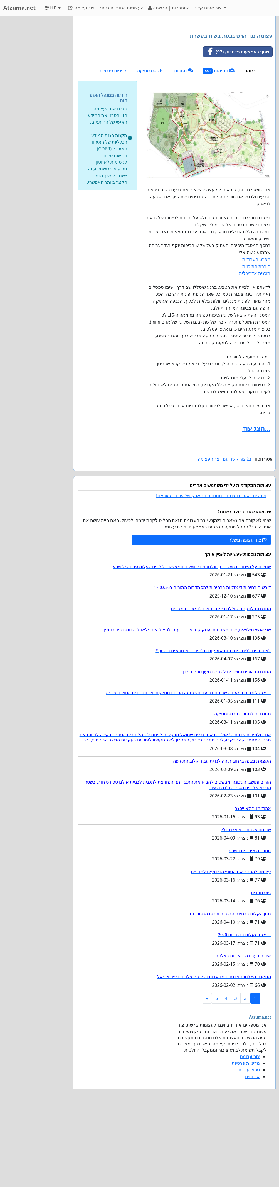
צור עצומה (81, 8)
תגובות (183, 148)
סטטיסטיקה (151, 148)
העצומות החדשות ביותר (121, 8)
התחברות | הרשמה (169, 8)
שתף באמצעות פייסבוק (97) (236, 130)
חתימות (219, 148)
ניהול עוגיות (249, 1148)
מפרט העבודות (256, 337)
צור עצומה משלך (248, 618)
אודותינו (252, 1154)
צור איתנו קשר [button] (208, 8)
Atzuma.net (19, 7)
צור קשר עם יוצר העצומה (225, 537)
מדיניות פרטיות (114, 148)
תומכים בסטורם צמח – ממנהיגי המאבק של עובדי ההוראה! (211, 573)
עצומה (250, 148)
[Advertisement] (174, 64)
